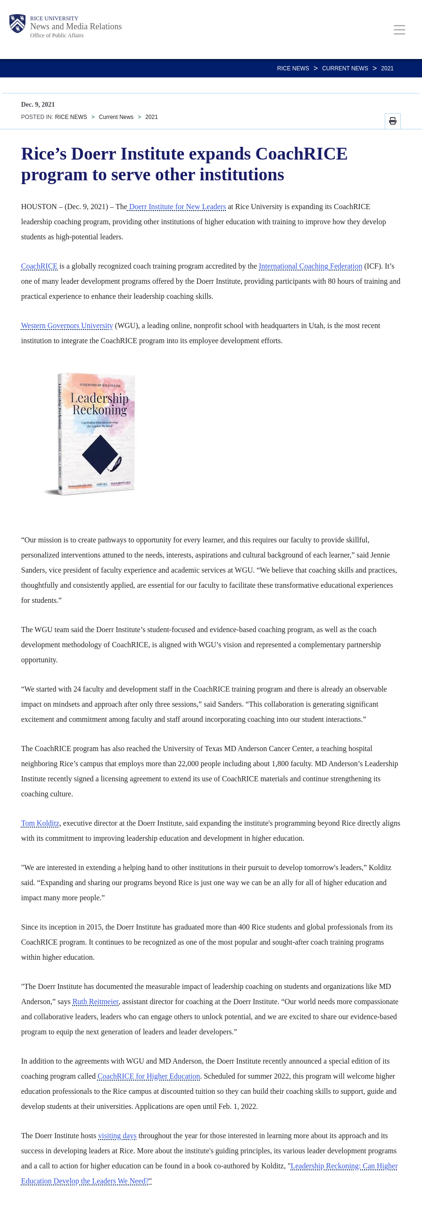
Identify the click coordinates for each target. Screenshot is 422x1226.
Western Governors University (67, 325)
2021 (387, 68)
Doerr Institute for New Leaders (176, 207)
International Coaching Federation (310, 266)
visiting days (117, 1136)
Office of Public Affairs (56, 35)
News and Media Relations (76, 26)
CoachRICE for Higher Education (149, 1076)
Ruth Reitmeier (96, 1002)
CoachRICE (39, 266)
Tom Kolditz (40, 823)
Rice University (54, 18)
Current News (345, 68)
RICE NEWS (293, 68)
